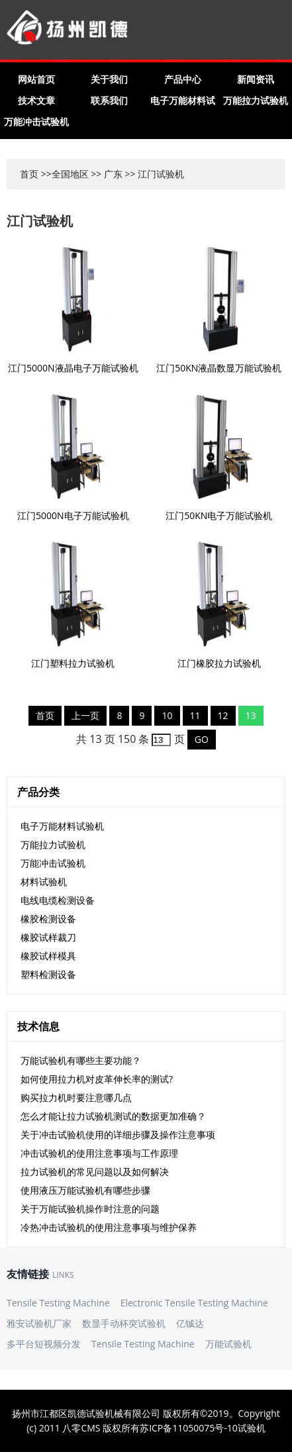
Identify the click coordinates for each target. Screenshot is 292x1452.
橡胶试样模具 (48, 955)
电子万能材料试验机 (62, 826)
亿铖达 (190, 1323)
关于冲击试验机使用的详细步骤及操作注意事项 (118, 1134)
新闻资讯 (255, 79)
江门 (147, 174)
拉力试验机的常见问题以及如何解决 (95, 1171)
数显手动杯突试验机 (124, 1323)
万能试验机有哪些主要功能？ (81, 1060)
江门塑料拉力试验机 (73, 663)
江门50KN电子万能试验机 (219, 515)
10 (167, 715)
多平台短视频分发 (44, 1343)
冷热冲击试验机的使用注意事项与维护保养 (109, 1227)
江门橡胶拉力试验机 (219, 663)
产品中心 (182, 79)
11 (195, 715)
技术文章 (36, 100)
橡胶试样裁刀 (48, 937)
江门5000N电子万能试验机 (73, 515)
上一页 (85, 715)
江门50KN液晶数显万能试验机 (218, 368)
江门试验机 (40, 221)
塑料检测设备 (48, 974)
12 (223, 715)
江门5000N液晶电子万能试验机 (73, 368)
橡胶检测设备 (48, 918)
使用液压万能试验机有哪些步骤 (85, 1190)
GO (202, 739)
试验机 (252, 1428)
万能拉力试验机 (255, 100)
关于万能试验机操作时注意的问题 (90, 1208)
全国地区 (70, 174)
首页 (29, 174)
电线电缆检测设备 (58, 900)
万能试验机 (228, 1343)
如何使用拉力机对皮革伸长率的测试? (97, 1079)
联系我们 (109, 100)
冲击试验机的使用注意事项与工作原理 (99, 1153)
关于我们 (109, 79)
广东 (113, 174)
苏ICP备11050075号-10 (189, 1428)
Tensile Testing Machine (58, 1302)
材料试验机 (44, 881)
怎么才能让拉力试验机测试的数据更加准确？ (113, 1116)
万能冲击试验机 (36, 121)
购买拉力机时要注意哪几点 (76, 1097)
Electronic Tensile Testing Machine (194, 1302)
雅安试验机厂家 (39, 1323)
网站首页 (36, 79)
